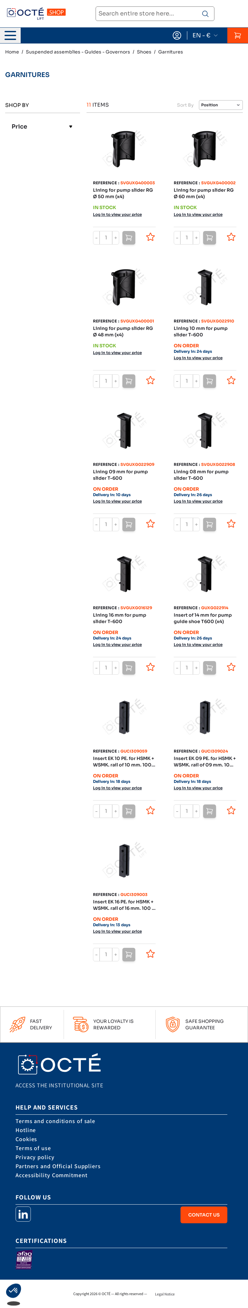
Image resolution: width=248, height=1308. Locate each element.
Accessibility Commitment (52, 1175)
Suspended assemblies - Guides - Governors (78, 52)
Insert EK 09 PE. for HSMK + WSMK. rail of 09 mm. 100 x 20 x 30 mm (205, 761)
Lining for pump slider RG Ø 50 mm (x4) (123, 193)
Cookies (26, 1139)
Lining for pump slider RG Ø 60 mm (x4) (204, 193)
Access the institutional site (59, 1085)
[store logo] (36, 14)
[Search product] (205, 14)
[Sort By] (221, 105)
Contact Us (204, 1215)
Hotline (26, 1130)
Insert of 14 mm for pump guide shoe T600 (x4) (203, 618)
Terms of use (33, 1148)
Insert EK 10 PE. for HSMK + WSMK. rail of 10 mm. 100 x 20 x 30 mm (124, 761)
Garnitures (170, 52)
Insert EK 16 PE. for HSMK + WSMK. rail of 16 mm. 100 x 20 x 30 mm (123, 905)
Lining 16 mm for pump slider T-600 (119, 618)
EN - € (205, 35)
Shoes (144, 52)
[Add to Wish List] (150, 237)
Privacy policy (35, 1157)
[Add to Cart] (128, 238)
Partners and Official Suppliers (58, 1166)
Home (12, 52)
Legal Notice (165, 1294)
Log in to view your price (117, 214)
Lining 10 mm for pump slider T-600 (201, 331)
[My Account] (177, 35)
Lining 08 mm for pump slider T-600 (201, 475)
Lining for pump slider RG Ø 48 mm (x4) (123, 331)
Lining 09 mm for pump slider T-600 (120, 475)
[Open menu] (10, 35)
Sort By (185, 105)
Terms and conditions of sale (55, 1121)
